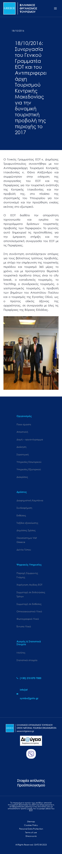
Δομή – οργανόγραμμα (30, 439)
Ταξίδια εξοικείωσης (27, 522)
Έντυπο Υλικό (24, 626)
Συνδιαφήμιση (24, 507)
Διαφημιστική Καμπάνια (30, 500)
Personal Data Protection (31, 828)
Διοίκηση (21, 446)
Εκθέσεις (21, 515)
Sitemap (31, 821)
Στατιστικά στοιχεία (27, 660)
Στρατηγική (23, 454)
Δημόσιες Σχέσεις (26, 530)
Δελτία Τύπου (24, 549)
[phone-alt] (29, 678)
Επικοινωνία (31, 836)
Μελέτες (21, 652)
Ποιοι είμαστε (24, 424)
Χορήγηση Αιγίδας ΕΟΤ (29, 584)
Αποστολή (22, 431)
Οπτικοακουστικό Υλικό (29, 611)
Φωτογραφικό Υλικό (28, 618)
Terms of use (31, 832)
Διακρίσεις (22, 476)
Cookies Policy (31, 825)
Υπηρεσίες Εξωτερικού (29, 469)
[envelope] (31, 693)
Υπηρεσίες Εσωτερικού (29, 461)
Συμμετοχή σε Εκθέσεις (29, 604)
